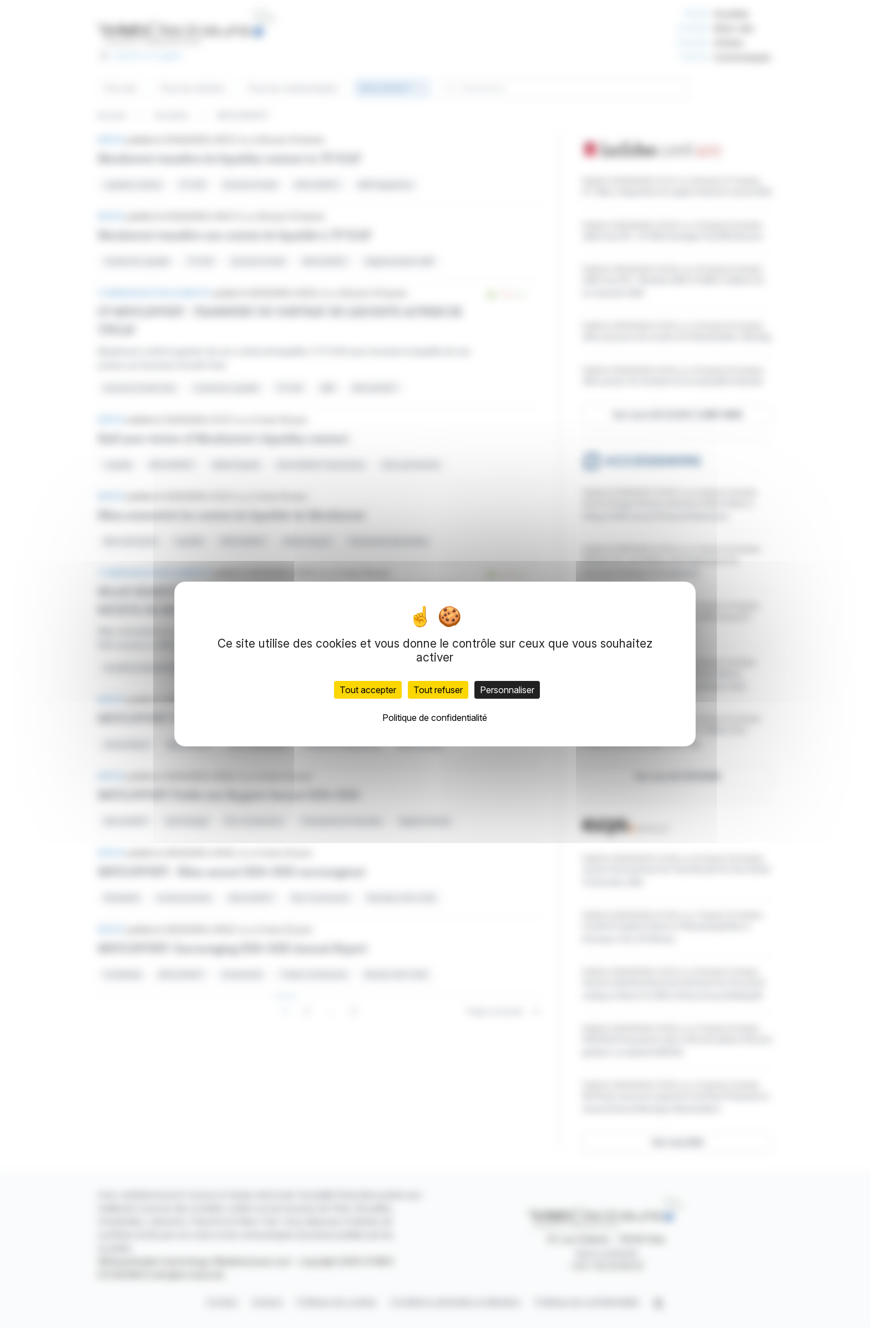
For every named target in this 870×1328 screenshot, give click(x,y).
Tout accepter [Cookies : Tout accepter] (368, 689)
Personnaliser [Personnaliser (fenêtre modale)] (507, 689)
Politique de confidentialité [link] (434, 717)
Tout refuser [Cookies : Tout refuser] (438, 689)
